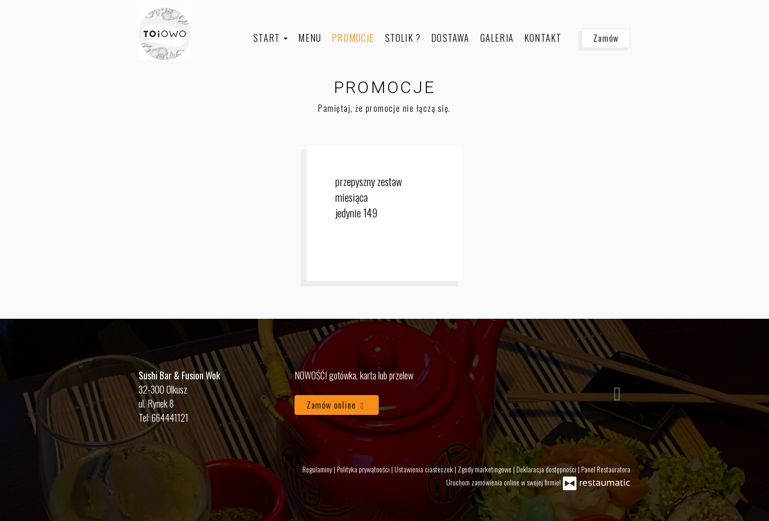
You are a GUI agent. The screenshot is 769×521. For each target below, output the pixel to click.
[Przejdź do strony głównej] (165, 34)
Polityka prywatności (364, 469)
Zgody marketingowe (485, 469)
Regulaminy (318, 469)
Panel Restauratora (605, 469)
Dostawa (450, 37)
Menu (309, 37)
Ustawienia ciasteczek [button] (424, 469)
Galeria (497, 37)
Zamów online (337, 405)
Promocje (353, 37)
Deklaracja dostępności (547, 469)
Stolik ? (403, 37)
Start (270, 37)
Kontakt (542, 37)
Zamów (605, 38)
